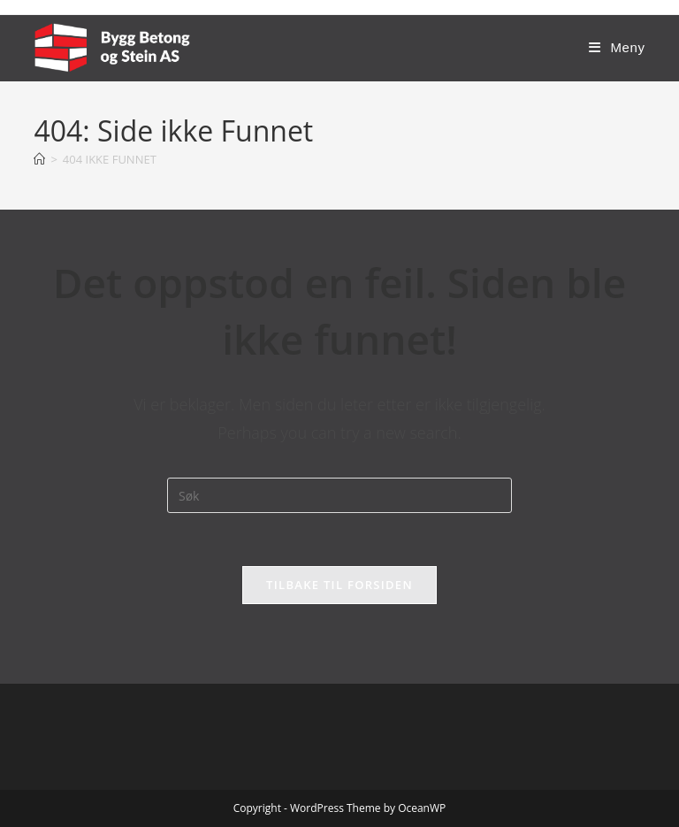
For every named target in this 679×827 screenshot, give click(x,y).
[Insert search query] (339, 495)
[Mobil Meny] (617, 47)
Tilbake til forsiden (339, 585)
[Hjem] (39, 159)
